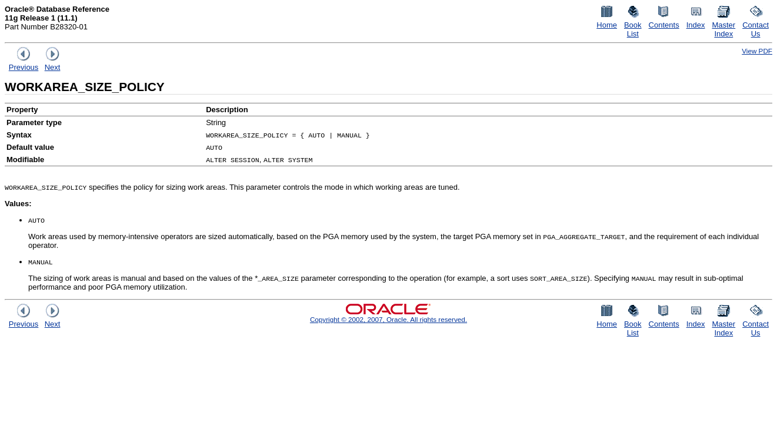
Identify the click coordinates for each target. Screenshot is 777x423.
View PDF (757, 51)
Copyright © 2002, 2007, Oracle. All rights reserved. (388, 319)
